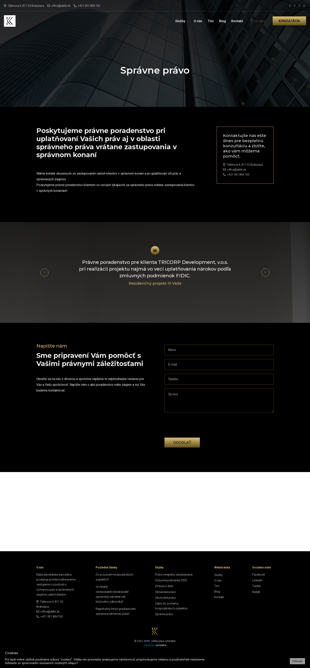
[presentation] (194, 431)
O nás (198, 21)
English (260, 21)
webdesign (149, 645)
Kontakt (237, 21)
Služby (180, 21)
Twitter (256, 586)
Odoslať (182, 442)
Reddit (256, 592)
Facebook (258, 574)
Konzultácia (289, 21)
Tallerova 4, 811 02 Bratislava (24, 5)
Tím (211, 21)
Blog (222, 21)
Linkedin (257, 580)
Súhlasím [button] (297, 661)
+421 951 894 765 (87, 5)
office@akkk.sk (58, 5)
